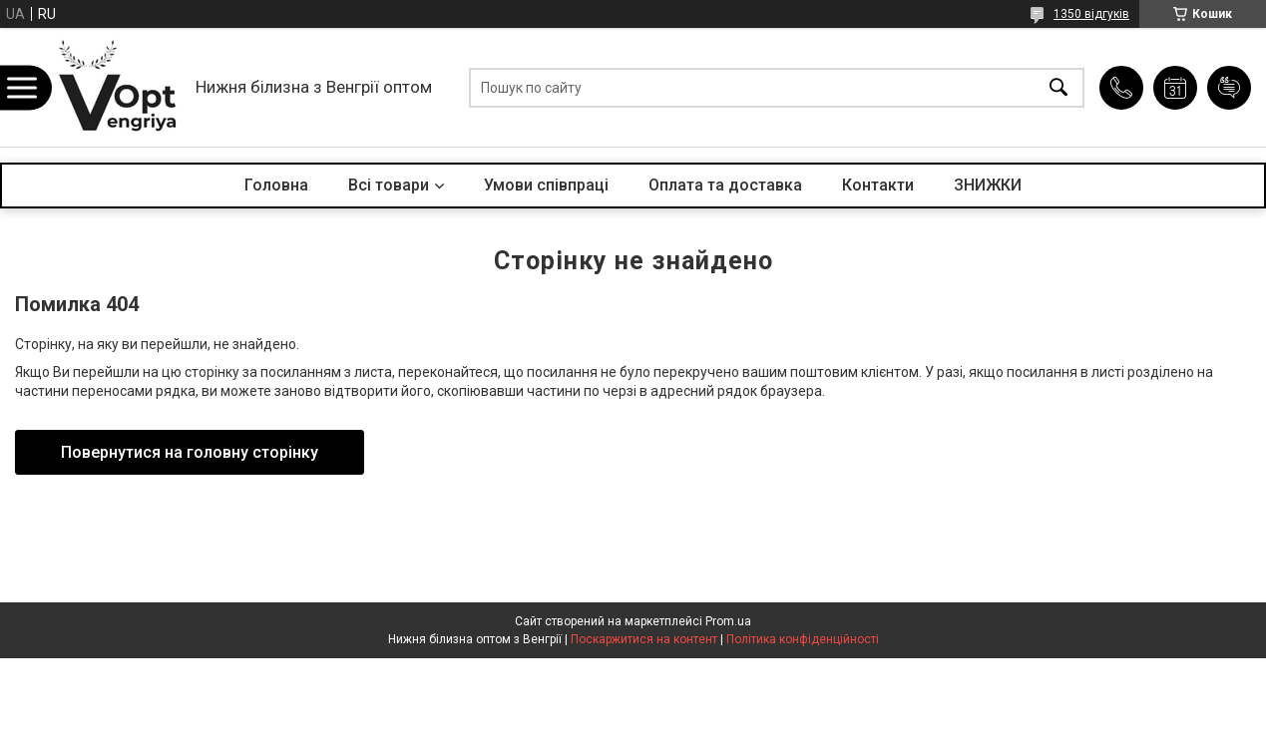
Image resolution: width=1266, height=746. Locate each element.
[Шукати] (1058, 87)
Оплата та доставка (725, 185)
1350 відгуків (1091, 14)
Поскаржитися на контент (644, 639)
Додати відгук (1229, 88)
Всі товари (388, 185)
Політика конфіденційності (802, 639)
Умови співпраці (546, 185)
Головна (276, 185)
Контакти (878, 185)
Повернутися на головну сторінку (189, 452)
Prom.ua (728, 621)
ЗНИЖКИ (988, 185)
